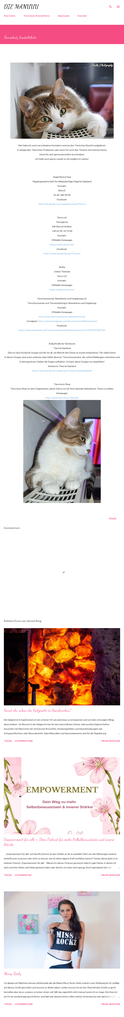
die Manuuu (21, 6)
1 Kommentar (22, 875)
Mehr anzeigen (110, 740)
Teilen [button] (112, 518)
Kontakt (82, 15)
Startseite (9, 15)
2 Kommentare (23, 740)
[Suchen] (110, 6)
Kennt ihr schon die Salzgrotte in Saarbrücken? (37, 710)
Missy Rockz (12, 973)
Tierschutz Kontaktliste (36, 15)
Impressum (63, 15)
